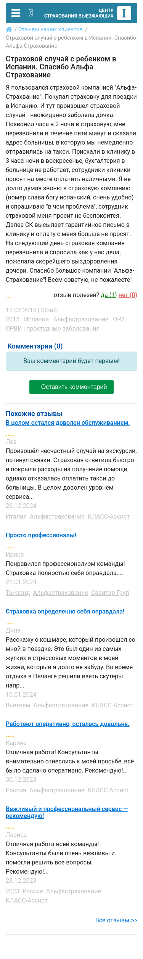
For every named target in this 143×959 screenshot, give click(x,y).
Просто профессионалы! (41, 535)
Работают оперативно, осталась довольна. (68, 724)
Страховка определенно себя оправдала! (65, 611)
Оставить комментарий (71, 387)
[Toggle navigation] (16, 13)
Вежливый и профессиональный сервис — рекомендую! (67, 812)
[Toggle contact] (31, 12)
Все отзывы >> (116, 920)
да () (109, 295)
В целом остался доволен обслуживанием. (68, 422)
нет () (128, 295)
